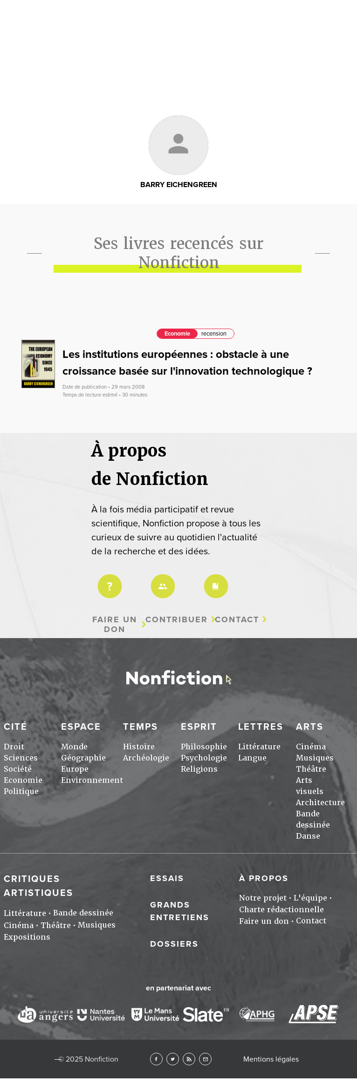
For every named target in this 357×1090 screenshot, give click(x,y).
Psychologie (204, 758)
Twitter (172, 1059)
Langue (252, 758)
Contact (237, 620)
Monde (74, 747)
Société (18, 769)
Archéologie (146, 758)
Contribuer (176, 620)
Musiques (315, 758)
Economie (177, 333)
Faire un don (114, 624)
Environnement (92, 780)
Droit (14, 747)
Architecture (320, 802)
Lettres (260, 727)
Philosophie (204, 747)
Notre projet (263, 898)
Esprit (199, 727)
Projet (108, 580)
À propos (263, 878)
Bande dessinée (83, 913)
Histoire (139, 747)
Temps (140, 727)
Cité (15, 727)
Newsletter (205, 1059)
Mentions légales (271, 1059)
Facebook (156, 1059)
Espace (81, 727)
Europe (75, 769)
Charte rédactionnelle (281, 910)
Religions (199, 769)
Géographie (83, 758)
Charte (214, 580)
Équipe (161, 580)
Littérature (259, 747)
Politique (21, 791)
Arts (309, 727)
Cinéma (311, 747)
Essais (167, 878)
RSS (189, 1059)
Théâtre (311, 769)
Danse (308, 836)
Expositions (27, 937)
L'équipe (310, 898)
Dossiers (174, 944)
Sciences (21, 758)
